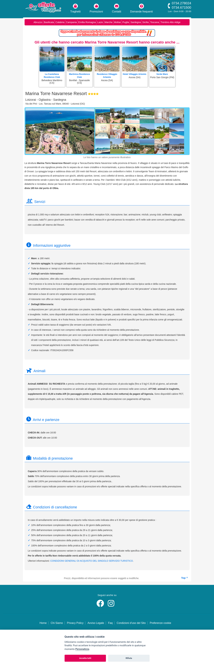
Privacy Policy (75, 623)
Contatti (116, 8)
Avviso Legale (95, 623)
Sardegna (135, 22)
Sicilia (145, 22)
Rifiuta (129, 658)
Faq (110, 623)
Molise (117, 22)
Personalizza (82, 649)
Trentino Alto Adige (170, 22)
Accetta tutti (85, 658)
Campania (71, 22)
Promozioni (96, 8)
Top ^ (184, 577)
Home (43, 623)
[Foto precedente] (29, 131)
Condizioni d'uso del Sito (131, 623)
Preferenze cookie (160, 623)
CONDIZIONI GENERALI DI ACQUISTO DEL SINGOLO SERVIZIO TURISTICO (91, 560)
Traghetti (75, 8)
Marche (109, 22)
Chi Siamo (57, 623)
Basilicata (49, 22)
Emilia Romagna (87, 22)
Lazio (100, 22)
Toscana (154, 22)
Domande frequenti (141, 8)
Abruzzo (38, 22)
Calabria (59, 22)
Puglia (125, 22)
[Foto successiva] (91, 131)
